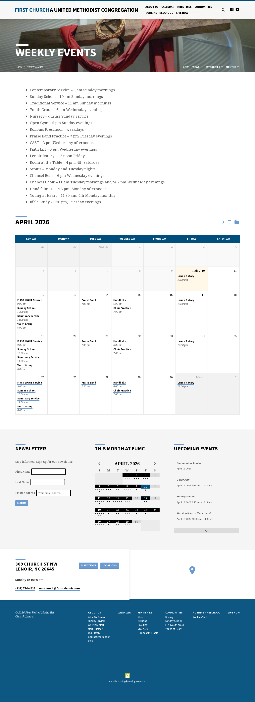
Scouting (142, 625)
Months (232, 66)
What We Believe (96, 617)
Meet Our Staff (95, 628)
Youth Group (24, 324)
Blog (90, 640)
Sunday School (26, 308)
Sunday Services (96, 621)
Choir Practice (122, 308)
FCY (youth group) (175, 625)
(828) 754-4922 (25, 588)
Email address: (25, 493)
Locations (109, 565)
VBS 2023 (143, 628)
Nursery (169, 617)
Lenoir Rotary (186, 276)
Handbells (119, 300)
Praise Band (88, 300)
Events (185, 67)
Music (141, 617)
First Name (22, 471)
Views (197, 66)
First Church (76, 9)
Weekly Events (34, 67)
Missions (142, 621)
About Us (151, 7)
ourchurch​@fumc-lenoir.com (59, 588)
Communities (203, 7)
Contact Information (99, 636)
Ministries (184, 7)
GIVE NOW (182, 13)
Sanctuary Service (28, 316)
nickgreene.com (137, 681)
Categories (214, 66)
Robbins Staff (200, 617)
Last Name (22, 482)
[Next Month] (155, 463)
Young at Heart (173, 628)
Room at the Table (148, 632)
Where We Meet (96, 625)
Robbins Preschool (159, 13)
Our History (94, 632)
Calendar (167, 7)
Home (19, 67)
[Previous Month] (99, 463)
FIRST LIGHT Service (29, 300)
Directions (86, 565)
